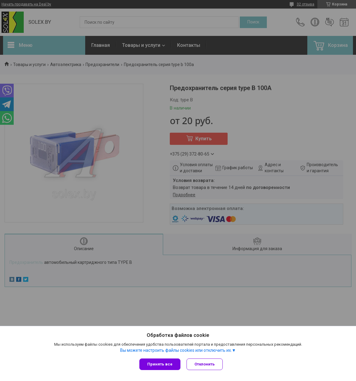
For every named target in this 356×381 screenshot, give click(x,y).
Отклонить (204, 364)
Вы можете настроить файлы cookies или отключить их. (176, 350)
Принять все (160, 364)
